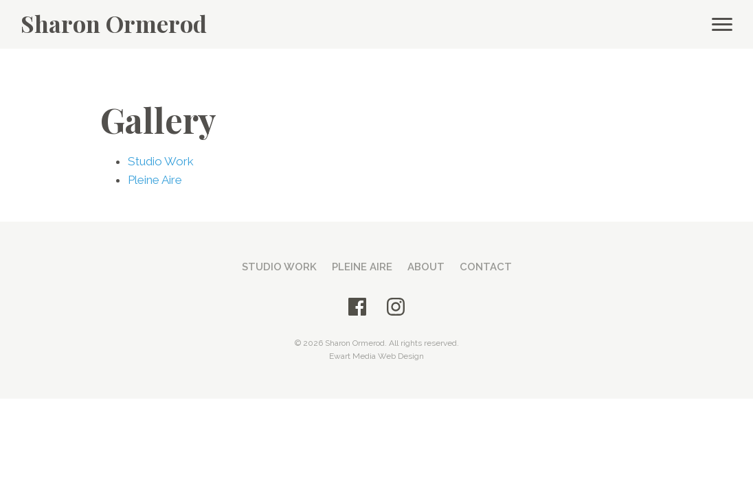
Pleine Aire (155, 180)
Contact (486, 267)
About (426, 267)
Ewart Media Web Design (376, 356)
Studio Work (161, 161)
